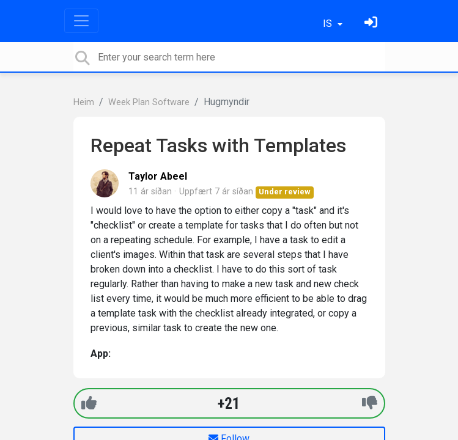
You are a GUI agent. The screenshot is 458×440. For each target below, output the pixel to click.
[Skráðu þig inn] (372, 23)
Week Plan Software (149, 102)
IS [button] (328, 23)
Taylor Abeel (157, 176)
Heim (83, 102)
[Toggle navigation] (81, 21)
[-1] (369, 403)
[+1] (89, 403)
